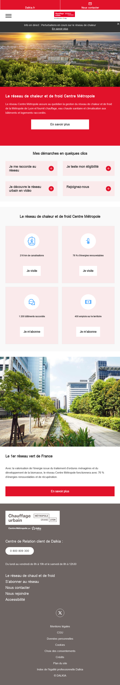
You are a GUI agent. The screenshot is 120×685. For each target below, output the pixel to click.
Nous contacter (90, 7)
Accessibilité (15, 599)
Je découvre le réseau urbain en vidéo (31, 188)
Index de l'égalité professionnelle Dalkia (60, 669)
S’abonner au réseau (22, 581)
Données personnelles (60, 638)
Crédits (60, 657)
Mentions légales (60, 626)
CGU (60, 632)
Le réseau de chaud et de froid (30, 575)
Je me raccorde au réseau (31, 168)
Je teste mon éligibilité (88, 168)
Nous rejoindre (17, 593)
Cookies (60, 644)
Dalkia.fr (30, 7)
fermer (118, 24)
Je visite (32, 270)
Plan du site (60, 663)
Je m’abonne (32, 331)
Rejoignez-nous (88, 188)
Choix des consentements (60, 650)
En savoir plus (60, 28)
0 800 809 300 (19, 550)
